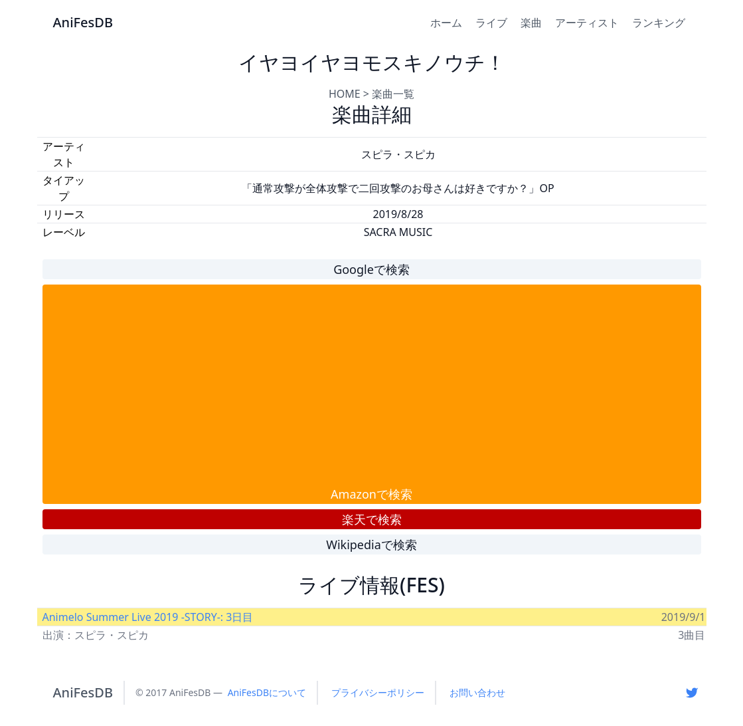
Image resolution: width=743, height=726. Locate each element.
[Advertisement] (372, 385)
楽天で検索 (372, 519)
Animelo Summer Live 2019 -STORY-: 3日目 (148, 617)
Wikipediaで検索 (371, 544)
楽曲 (531, 22)
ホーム (446, 22)
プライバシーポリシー (377, 692)
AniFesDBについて (267, 692)
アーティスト (587, 22)
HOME (345, 93)
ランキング (658, 22)
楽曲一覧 (393, 93)
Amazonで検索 (371, 494)
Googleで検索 (371, 269)
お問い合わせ (477, 692)
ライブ (491, 22)
